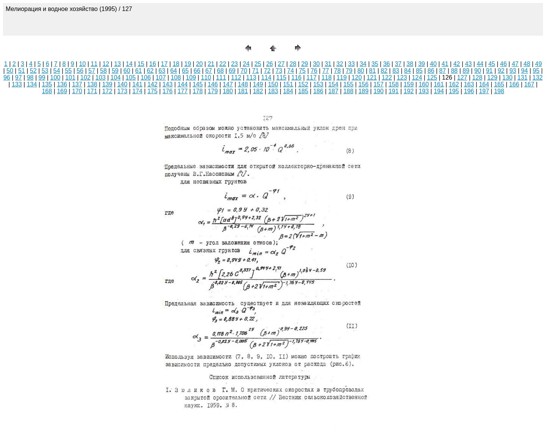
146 (213, 84)
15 (141, 64)
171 (92, 91)
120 (356, 77)
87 (442, 70)
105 (131, 77)
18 (176, 64)
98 (30, 77)
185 (303, 91)
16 (152, 64)
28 (293, 64)
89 (466, 70)
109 (191, 77)
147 (228, 84)
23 (234, 64)
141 (137, 84)
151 (288, 84)
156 (363, 84)
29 (304, 64)
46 (503, 64)
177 (182, 91)
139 (107, 84)
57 (91, 70)
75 (302, 70)
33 (351, 64)
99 (41, 77)
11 (94, 64)
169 (62, 91)
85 (419, 70)
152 (303, 84)
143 (167, 84)
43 (468, 64)
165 (499, 84)
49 (538, 64)
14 (129, 64)
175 (152, 91)
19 (187, 64)
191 (394, 91)
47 (515, 64)
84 (407, 70)
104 (115, 77)
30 (316, 64)
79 (349, 70)
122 (387, 77)
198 (499, 91)
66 (197, 70)
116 (296, 77)
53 (45, 70)
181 (243, 91)
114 (266, 77)
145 (198, 84)
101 (70, 77)
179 (213, 91)
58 (103, 70)
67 (208, 70)
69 (232, 70)
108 (176, 77)
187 (333, 91)
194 (439, 91)
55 (68, 70)
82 (384, 70)
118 (327, 77)
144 (182, 84)
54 (56, 70)
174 (137, 91)
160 (424, 84)
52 (33, 70)
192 (408, 91)
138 (92, 84)
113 (251, 77)
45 (491, 64)
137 (77, 84)
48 (527, 64)
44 (480, 64)
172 (107, 91)
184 (288, 91)
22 (223, 64)
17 (164, 64)
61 (138, 70)
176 (167, 91)
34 (363, 64)
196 (469, 91)
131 (523, 77)
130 (507, 77)
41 (445, 64)
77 (325, 70)
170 (77, 91)
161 (439, 84)
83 (395, 70)
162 (454, 84)
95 (536, 70)
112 (236, 77)
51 (21, 70)
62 (150, 70)
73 (279, 70)
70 (243, 70)
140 (122, 84)
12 (105, 64)
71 (255, 70)
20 (199, 64)
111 (221, 77)
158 (394, 84)
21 (211, 64)
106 (146, 77)
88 (454, 70)
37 (398, 64)
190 (378, 91)
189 (363, 91)
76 (314, 70)
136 (62, 84)
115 (281, 77)
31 (328, 64)
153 (318, 84)
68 (220, 70)
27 (281, 64)
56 (80, 70)
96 (6, 77)
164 (484, 84)
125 (432, 77)
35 (375, 64)
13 (117, 64)
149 (258, 84)
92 (501, 70)
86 (430, 70)
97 (18, 77)
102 (85, 77)
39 (421, 64)
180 (228, 91)
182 (258, 91)
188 (348, 91)
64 (173, 70)
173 (122, 91)
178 (198, 91)
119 (342, 77)
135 (47, 84)
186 (318, 91)
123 (402, 77)
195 (454, 91)
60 (127, 70)
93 (512, 70)
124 (417, 77)
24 (246, 64)
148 (243, 84)
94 (524, 70)
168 (47, 91)
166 (514, 84)
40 (433, 64)
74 (290, 70)
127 (462, 77)
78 (337, 70)
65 (185, 70)
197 (484, 91)
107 (161, 77)
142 (152, 84)
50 (9, 70)
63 (161, 70)
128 (477, 77)
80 (360, 70)
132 (537, 77)
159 (408, 84)
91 (489, 70)
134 (32, 84)
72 (267, 70)
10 (82, 64)
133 (17, 84)
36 (386, 64)
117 (311, 77)
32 (339, 64)
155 (348, 84)
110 (206, 77)
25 (257, 64)
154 (333, 84)
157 (378, 84)
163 (469, 84)
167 (529, 84)
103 (101, 77)
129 (492, 77)
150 (273, 84)
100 (55, 77)
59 (115, 70)
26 (269, 64)
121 (372, 77)
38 (409, 64)
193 (424, 91)
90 (477, 70)
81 (372, 70)
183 (273, 91)
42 (456, 64)
